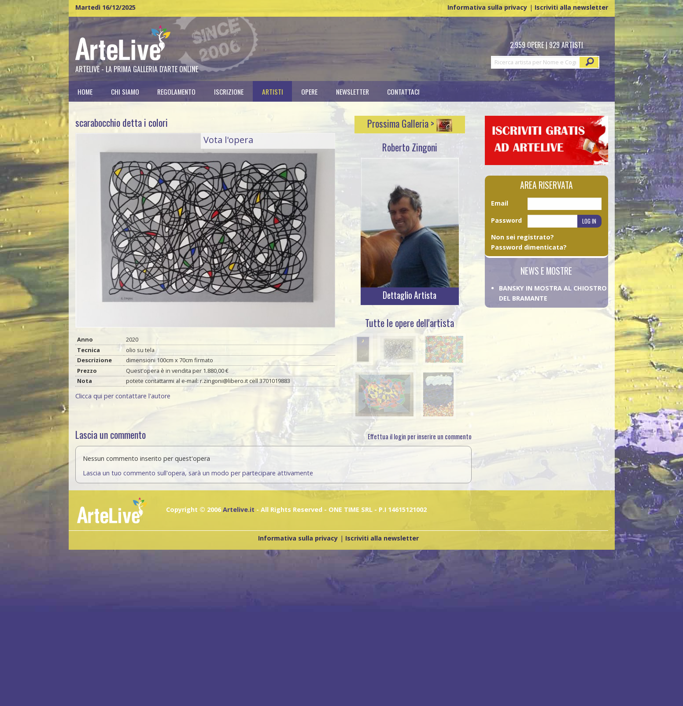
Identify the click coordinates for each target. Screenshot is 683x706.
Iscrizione (229, 91)
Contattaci (403, 91)
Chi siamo (125, 91)
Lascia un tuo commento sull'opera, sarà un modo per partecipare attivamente (198, 473)
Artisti (272, 91)
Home (85, 91)
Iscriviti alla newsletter (571, 7)
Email (499, 203)
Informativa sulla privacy (487, 7)
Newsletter (352, 91)
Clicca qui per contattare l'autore (122, 396)
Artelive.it (239, 509)
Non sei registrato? (522, 237)
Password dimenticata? (529, 247)
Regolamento (176, 91)
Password (506, 220)
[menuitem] (85, 91)
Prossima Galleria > (409, 123)
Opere (309, 91)
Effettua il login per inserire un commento (420, 436)
